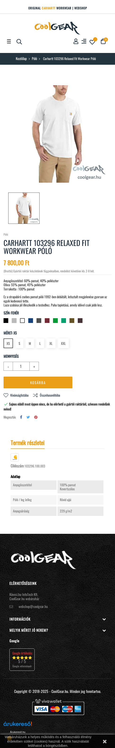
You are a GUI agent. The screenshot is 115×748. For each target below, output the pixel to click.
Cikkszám (17, 466)
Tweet (28, 417)
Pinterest (35, 417)
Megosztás (21, 417)
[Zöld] (56, 321)
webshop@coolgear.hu (33, 606)
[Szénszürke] (39, 321)
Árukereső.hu (17, 732)
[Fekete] (6, 321)
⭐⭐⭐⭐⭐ (22, 659)
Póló (6, 234)
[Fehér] (23, 321)
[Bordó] (48, 321)
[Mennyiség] (18, 366)
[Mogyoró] (72, 321)
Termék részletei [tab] (28, 442)
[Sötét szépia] (81, 321)
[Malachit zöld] (64, 321)
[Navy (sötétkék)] (31, 321)
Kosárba (38, 382)
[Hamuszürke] (15, 321)
